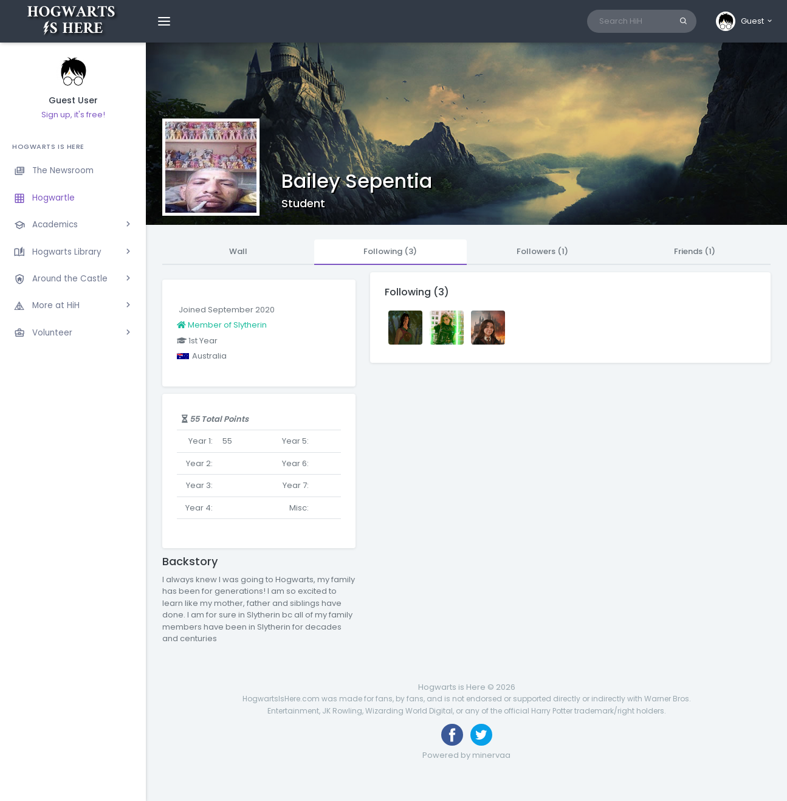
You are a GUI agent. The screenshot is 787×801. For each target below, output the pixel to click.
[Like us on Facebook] (452, 735)
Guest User (73, 100)
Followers (542, 251)
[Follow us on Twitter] (481, 735)
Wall (238, 251)
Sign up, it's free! (73, 114)
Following (390, 251)
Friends (694, 251)
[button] (745, 21)
